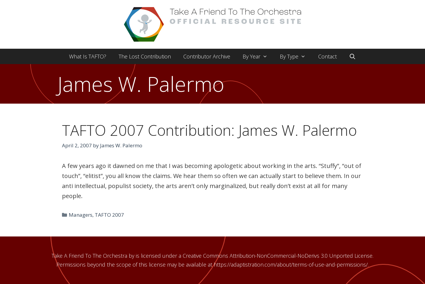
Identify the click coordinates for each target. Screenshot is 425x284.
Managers (80, 214)
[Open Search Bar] (352, 56)
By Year (258, 56)
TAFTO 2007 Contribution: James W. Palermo (209, 130)
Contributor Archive (206, 56)
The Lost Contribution (145, 56)
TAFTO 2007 (109, 214)
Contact (327, 56)
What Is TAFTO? (87, 56)
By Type (296, 56)
